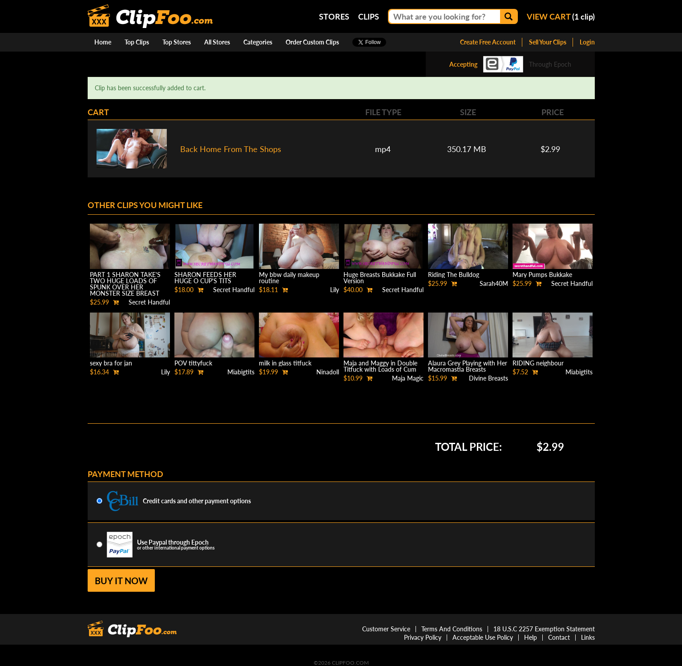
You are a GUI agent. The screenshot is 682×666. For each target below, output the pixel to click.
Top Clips (137, 42)
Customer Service (386, 629)
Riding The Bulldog (453, 274)
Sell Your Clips (547, 42)
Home (102, 42)
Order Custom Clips (312, 42)
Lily (334, 289)
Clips (368, 16)
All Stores (217, 42)
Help (530, 637)
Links (588, 637)
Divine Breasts (488, 378)
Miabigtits (240, 372)
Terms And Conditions (451, 629)
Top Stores (176, 42)
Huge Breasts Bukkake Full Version (379, 278)
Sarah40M (494, 283)
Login (587, 42)
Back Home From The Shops (230, 149)
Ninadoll (327, 372)
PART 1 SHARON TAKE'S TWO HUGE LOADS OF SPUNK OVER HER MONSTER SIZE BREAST (125, 284)
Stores (334, 16)
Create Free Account (488, 42)
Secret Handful (149, 302)
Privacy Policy (422, 637)
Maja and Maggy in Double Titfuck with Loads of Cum (380, 366)
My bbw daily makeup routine (289, 278)
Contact (559, 637)
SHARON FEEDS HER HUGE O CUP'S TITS (205, 278)
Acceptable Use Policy (482, 637)
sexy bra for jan (111, 363)
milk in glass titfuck (285, 363)
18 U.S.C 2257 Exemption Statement (544, 629)
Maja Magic (408, 378)
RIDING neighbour (538, 363)
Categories (257, 42)
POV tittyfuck (193, 363)
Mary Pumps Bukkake (542, 274)
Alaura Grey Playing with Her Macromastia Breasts (467, 366)
